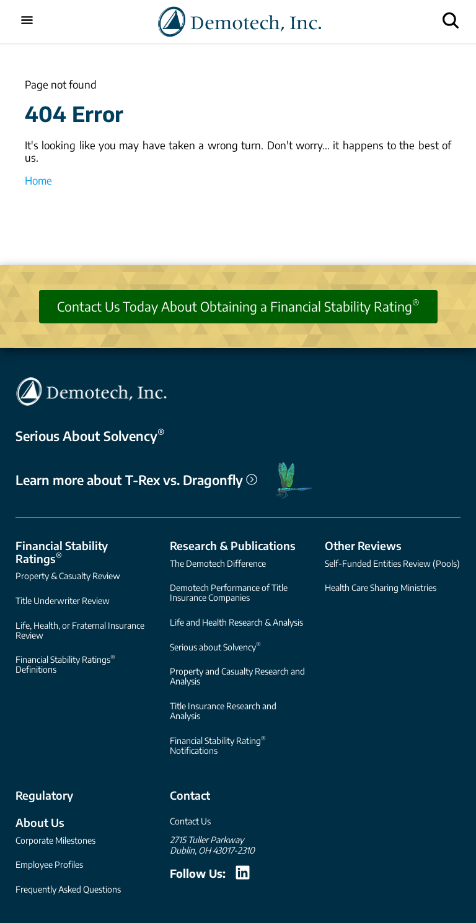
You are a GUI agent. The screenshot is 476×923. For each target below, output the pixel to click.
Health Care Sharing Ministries (380, 587)
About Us (39, 822)
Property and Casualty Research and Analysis (237, 676)
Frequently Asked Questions (68, 889)
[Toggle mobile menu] (26, 21)
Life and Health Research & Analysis (236, 622)
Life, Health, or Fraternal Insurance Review (79, 630)
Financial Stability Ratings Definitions (65, 664)
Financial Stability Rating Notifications (218, 745)
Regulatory (44, 795)
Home (38, 180)
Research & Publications (233, 545)
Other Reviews (363, 545)
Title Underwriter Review (62, 600)
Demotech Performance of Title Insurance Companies (229, 592)
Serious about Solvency (215, 646)
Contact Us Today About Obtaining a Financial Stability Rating (238, 306)
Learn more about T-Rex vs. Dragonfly (136, 480)
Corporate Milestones (55, 840)
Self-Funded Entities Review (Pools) (392, 563)
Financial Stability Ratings (61, 552)
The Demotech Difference (218, 563)
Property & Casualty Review (67, 576)
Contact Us (190, 821)
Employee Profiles (49, 864)
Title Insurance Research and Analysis (223, 711)
